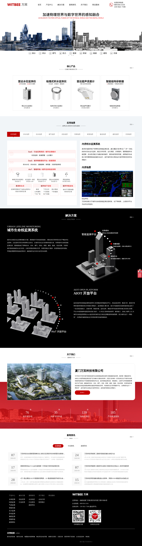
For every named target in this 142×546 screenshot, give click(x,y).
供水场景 (39, 134)
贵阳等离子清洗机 (69, 536)
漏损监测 (12, 516)
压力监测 (12, 511)
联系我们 (42, 502)
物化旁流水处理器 (41, 536)
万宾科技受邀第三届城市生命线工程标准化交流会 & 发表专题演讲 (106, 466)
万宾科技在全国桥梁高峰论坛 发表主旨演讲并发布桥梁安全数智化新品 (42, 453)
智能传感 (12, 508)
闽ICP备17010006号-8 (86, 541)
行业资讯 (71, 446)
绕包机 (88, 536)
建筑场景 (116, 134)
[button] (139, 33)
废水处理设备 (11, 536)
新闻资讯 (72, 5)
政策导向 (84, 446)
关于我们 (84, 5)
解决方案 (61, 5)
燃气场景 (52, 134)
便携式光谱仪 (52, 536)
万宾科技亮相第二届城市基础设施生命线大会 (99, 453)
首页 (39, 5)
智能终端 (12, 519)
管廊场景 (77, 134)
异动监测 (12, 513)
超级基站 (12, 522)
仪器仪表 (60, 536)
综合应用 (22, 499)
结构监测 (12, 502)
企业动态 (58, 446)
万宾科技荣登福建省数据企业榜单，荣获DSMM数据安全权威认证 (106, 478)
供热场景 (65, 134)
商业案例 (95, 5)
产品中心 (49, 5)
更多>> (132, 68)
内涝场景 (13, 134)
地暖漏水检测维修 (29, 536)
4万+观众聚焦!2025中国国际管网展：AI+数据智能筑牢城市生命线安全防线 (42, 478)
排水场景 (26, 134)
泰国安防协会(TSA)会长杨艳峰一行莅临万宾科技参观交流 (39, 466)
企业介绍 (42, 499)
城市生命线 (19, 536)
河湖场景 (128, 134)
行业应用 (22, 502)
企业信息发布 (80, 536)
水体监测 (12, 499)
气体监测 (12, 505)
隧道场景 (103, 134)
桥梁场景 (90, 134)
